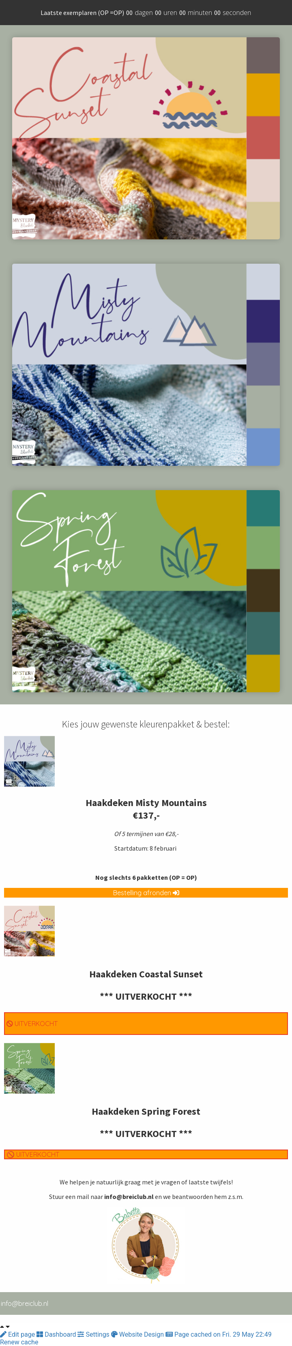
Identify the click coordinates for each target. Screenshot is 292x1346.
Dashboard (56, 1334)
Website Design (138, 1334)
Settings (94, 1334)
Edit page (18, 1334)
